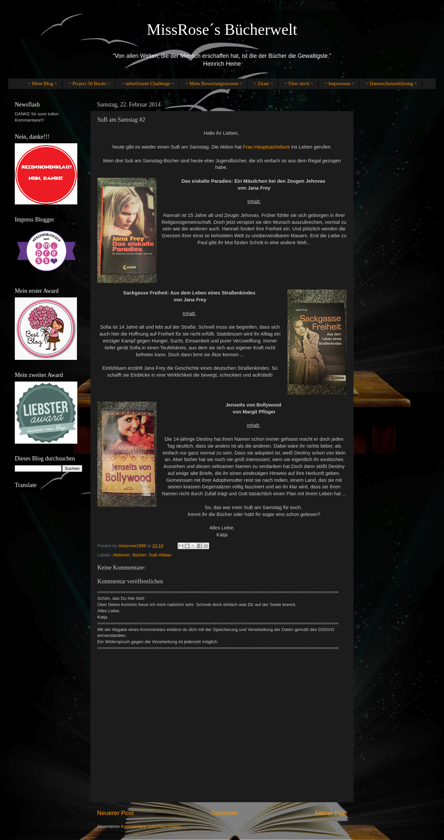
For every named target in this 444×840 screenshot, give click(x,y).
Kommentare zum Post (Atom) (151, 826)
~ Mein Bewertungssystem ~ (213, 83)
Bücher (139, 554)
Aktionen (121, 554)
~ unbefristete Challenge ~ (148, 83)
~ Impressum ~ (339, 83)
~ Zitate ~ (263, 83)
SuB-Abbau (160, 554)
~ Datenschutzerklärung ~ (391, 83)
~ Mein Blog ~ (42, 83)
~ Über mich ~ (298, 83)
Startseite (224, 812)
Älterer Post (330, 812)
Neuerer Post (115, 812)
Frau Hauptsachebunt (266, 147)
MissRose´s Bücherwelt (222, 29)
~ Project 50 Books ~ (89, 83)
